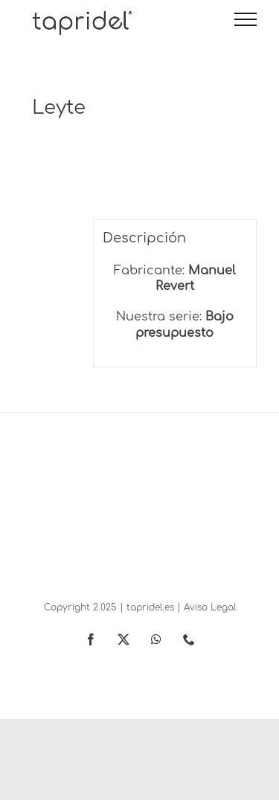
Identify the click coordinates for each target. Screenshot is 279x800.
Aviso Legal (210, 607)
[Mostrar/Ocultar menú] (245, 19)
